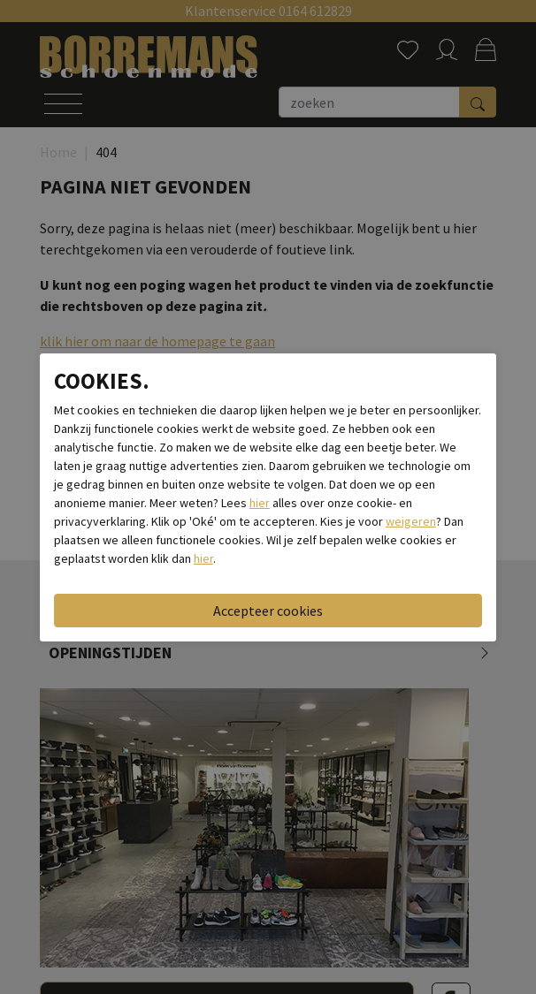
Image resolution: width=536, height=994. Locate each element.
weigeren (411, 521)
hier (259, 503)
